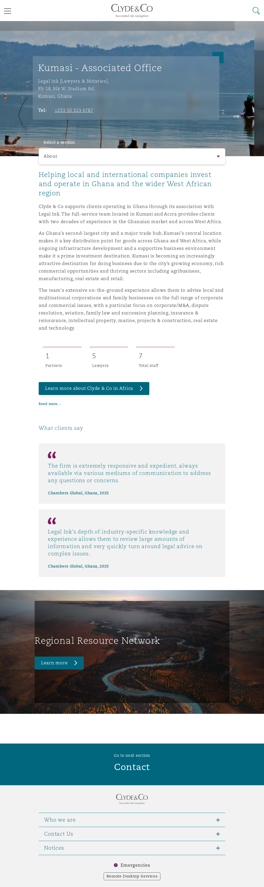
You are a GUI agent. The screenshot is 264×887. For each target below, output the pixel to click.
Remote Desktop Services (132, 876)
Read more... (50, 404)
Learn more (54, 663)
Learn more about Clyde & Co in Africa (89, 388)
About (50, 156)
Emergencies (135, 865)
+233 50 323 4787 (74, 110)
